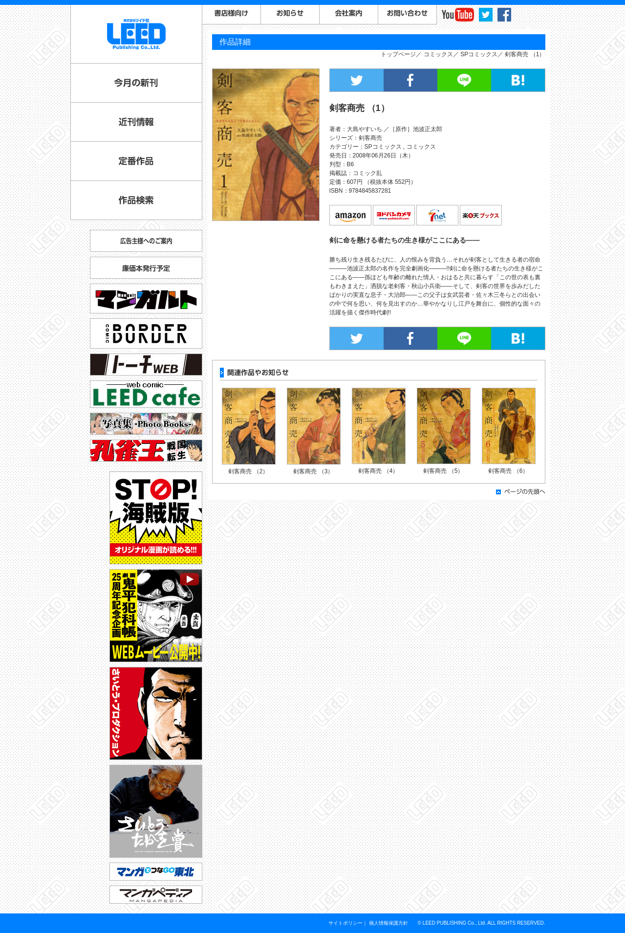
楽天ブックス (481, 215)
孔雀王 (146, 450)
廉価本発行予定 (146, 267)
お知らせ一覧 (290, 14)
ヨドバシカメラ (394, 215)
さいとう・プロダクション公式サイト (156, 713)
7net (438, 215)
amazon (351, 215)
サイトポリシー (345, 923)
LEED (136, 34)
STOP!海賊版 (156, 518)
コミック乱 (367, 173)
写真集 (146, 423)
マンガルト (146, 298)
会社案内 (349, 14)
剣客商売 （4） (378, 470)
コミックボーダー (146, 329)
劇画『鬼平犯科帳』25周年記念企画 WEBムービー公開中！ (156, 616)
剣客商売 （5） (443, 470)
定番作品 (136, 161)
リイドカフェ (146, 394)
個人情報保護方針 (388, 923)
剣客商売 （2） (248, 471)
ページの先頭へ (520, 492)
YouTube (458, 15)
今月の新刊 (136, 83)
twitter (486, 15)
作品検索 (136, 200)
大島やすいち (364, 129)
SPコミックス (478, 54)
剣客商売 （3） (313, 471)
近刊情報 (136, 122)
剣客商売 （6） (508, 470)
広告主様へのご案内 (146, 240)
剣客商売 (370, 137)
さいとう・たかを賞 (156, 811)
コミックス (438, 54)
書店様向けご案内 (231, 14)
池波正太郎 (427, 129)
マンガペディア (156, 894)
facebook (504, 15)
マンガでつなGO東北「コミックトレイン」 (156, 871)
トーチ (146, 364)
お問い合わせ (407, 14)
